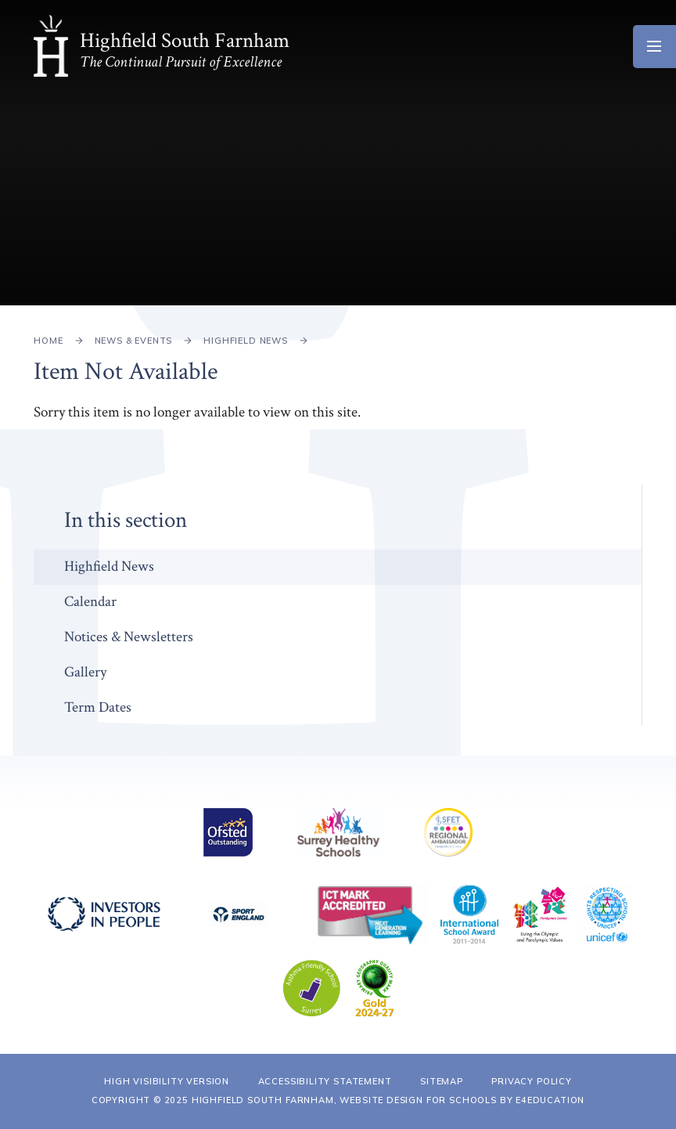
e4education (550, 1100)
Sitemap (441, 1081)
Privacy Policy (531, 1081)
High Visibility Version (166, 1081)
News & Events (134, 340)
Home (48, 340)
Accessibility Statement (325, 1081)
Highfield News (245, 340)
